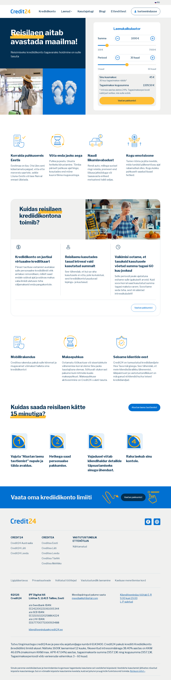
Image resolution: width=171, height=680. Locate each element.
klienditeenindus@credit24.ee (46, 629)
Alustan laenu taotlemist (144, 407)
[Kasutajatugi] (85, 11)
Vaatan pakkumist (127, 100)
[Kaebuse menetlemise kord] (130, 580)
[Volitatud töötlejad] (66, 580)
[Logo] (20, 11)
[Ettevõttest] (118, 11)
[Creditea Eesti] (50, 543)
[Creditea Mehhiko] (52, 563)
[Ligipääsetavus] (19, 580)
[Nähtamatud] (80, 546)
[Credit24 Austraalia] (22, 543)
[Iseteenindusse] (145, 11)
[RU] (157, 2)
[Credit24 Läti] (18, 548)
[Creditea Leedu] (50, 553)
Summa (102, 38)
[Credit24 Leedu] (20, 553)
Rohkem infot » (137, 671)
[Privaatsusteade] (41, 580)
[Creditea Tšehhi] (51, 558)
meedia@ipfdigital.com (85, 598)
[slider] (127, 45)
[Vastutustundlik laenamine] (96, 580)
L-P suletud (126, 601)
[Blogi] (102, 11)
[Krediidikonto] (47, 11)
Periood (102, 57)
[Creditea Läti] (49, 548)
